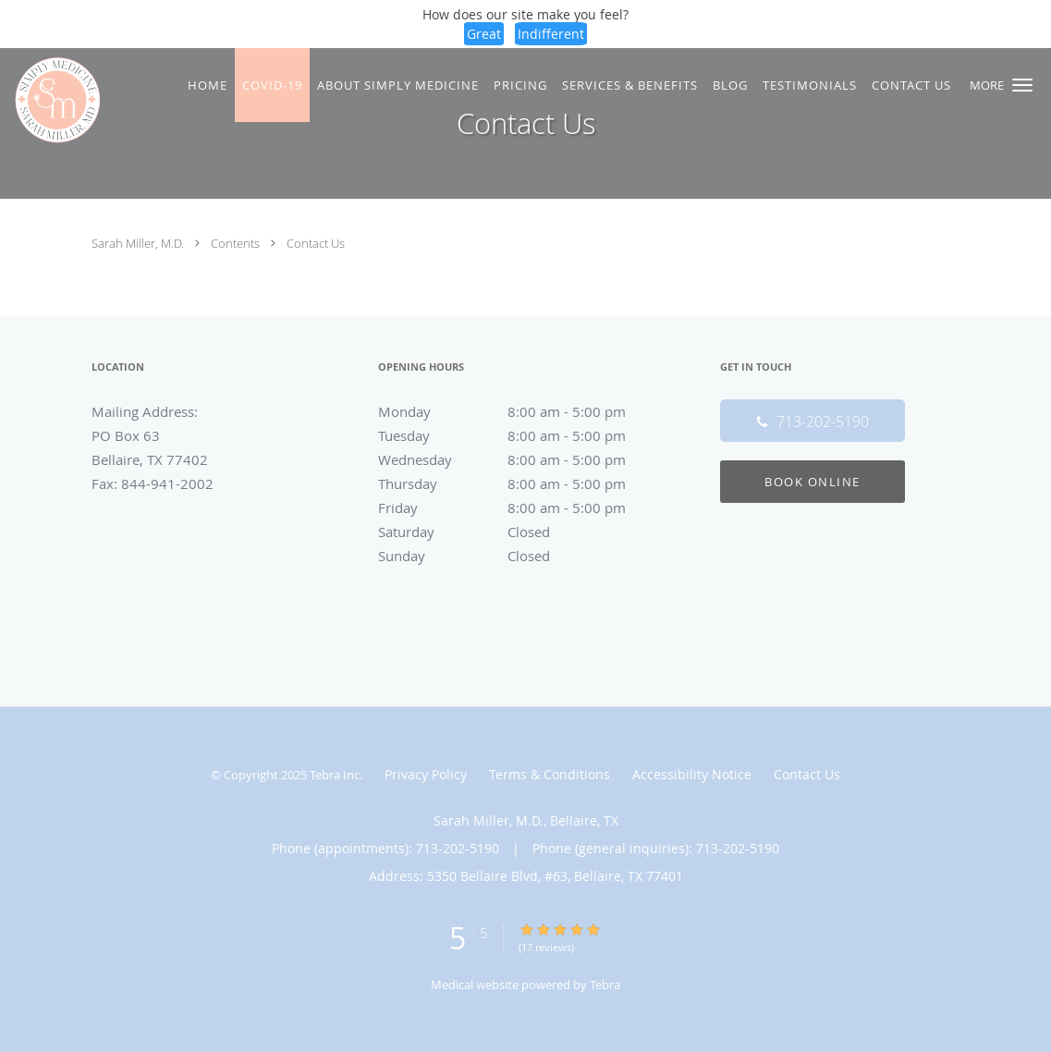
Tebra (605, 984)
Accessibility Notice (692, 774)
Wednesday (521, 459)
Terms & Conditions (549, 774)
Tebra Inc (335, 774)
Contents (237, 243)
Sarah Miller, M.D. (139, 243)
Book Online (812, 481)
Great (484, 34)
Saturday (521, 532)
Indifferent (551, 34)
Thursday (521, 483)
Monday (521, 411)
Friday (521, 507)
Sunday (521, 556)
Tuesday (521, 435)
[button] (1022, 85)
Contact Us (316, 243)
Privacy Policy (426, 774)
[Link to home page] (53, 99)
